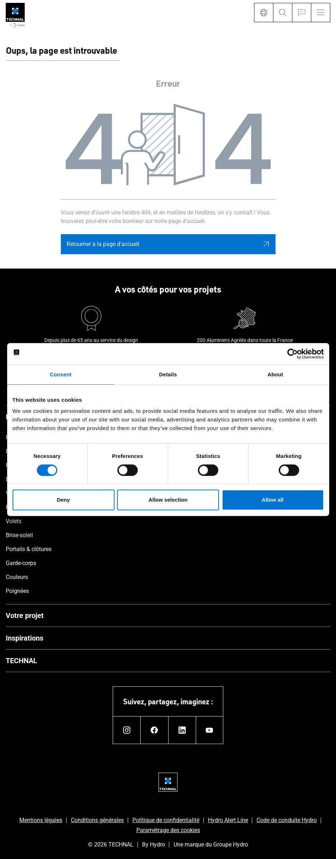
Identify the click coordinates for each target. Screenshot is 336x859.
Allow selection (168, 500)
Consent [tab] (61, 374)
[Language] (263, 12)
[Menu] (320, 12)
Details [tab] (168, 374)
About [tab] (275, 374)
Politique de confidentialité (165, 820)
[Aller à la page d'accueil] (15, 15)
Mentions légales (40, 820)
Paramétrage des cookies (168, 830)
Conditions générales (97, 820)
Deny (63, 500)
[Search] (282, 12)
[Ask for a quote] (301, 12)
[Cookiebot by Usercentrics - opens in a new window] (292, 353)
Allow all (273, 500)
